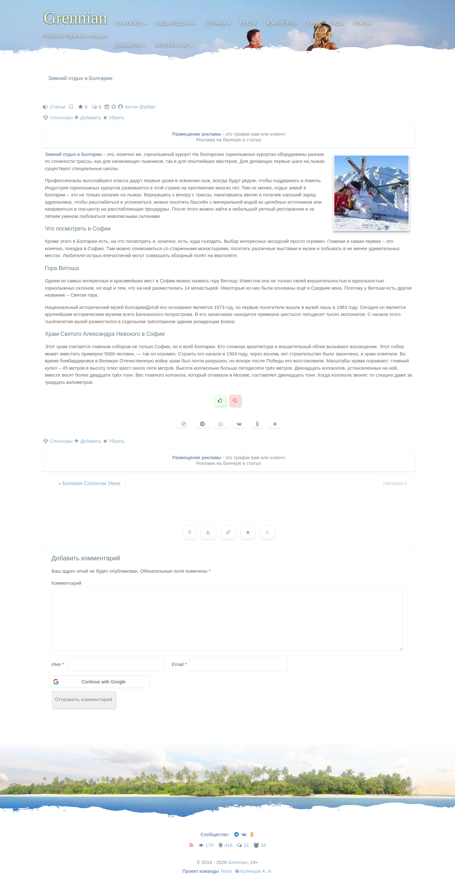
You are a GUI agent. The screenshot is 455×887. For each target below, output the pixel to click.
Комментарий (66, 583)
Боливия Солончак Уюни (89, 483)
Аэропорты (281, 23)
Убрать (113, 117)
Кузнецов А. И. (256, 871)
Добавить (128, 45)
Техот (226, 871)
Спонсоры (58, 117)
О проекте (128, 23)
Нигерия (395, 483)
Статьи (363, 23)
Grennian (75, 17)
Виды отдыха (174, 23)
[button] (99, 681)
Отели (248, 23)
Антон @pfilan (140, 106)
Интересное (171, 45)
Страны (216, 23)
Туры (313, 23)
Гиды (336, 23)
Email (179, 664)
